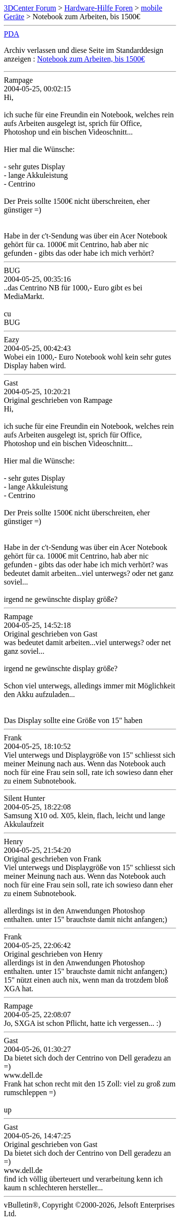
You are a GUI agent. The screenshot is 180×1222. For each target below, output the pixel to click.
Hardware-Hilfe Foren (98, 8)
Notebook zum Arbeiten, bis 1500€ (90, 59)
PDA (11, 34)
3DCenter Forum (30, 8)
